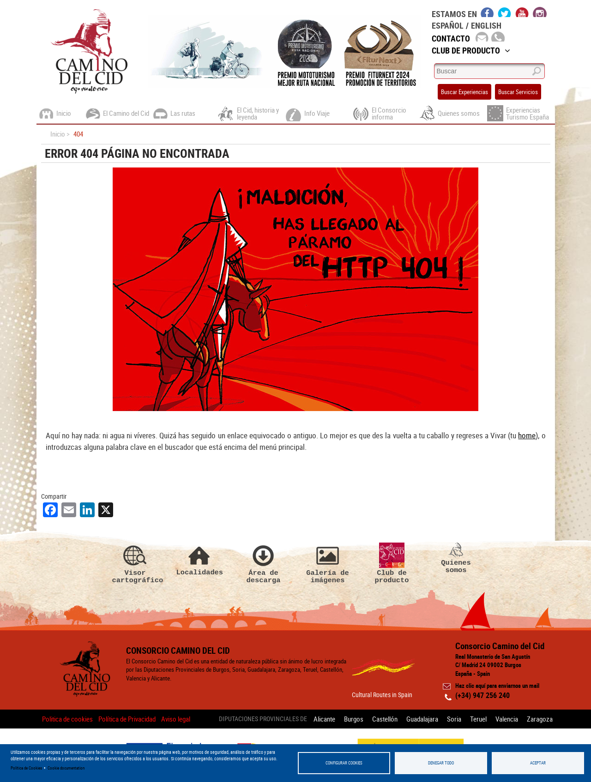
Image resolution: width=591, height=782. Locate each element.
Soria (454, 718)
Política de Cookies (26, 767)
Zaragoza (540, 718)
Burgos (353, 718)
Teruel (478, 718)
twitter (505, 12)
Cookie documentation (66, 767)
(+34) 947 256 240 (482, 695)
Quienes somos (456, 558)
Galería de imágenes (328, 563)
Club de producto (392, 563)
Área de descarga (264, 563)
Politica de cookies (67, 718)
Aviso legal (175, 718)
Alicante (324, 718)
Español (448, 25)
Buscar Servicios (518, 92)
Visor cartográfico (135, 563)
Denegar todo (441, 762)
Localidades (199, 559)
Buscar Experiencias (464, 92)
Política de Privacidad (127, 718)
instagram (540, 12)
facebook (487, 12)
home (527, 435)
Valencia (506, 718)
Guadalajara (422, 718)
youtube (522, 12)
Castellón (385, 718)
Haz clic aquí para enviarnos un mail (497, 685)
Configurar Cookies (344, 762)
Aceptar (538, 762)
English (486, 25)
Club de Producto (471, 50)
